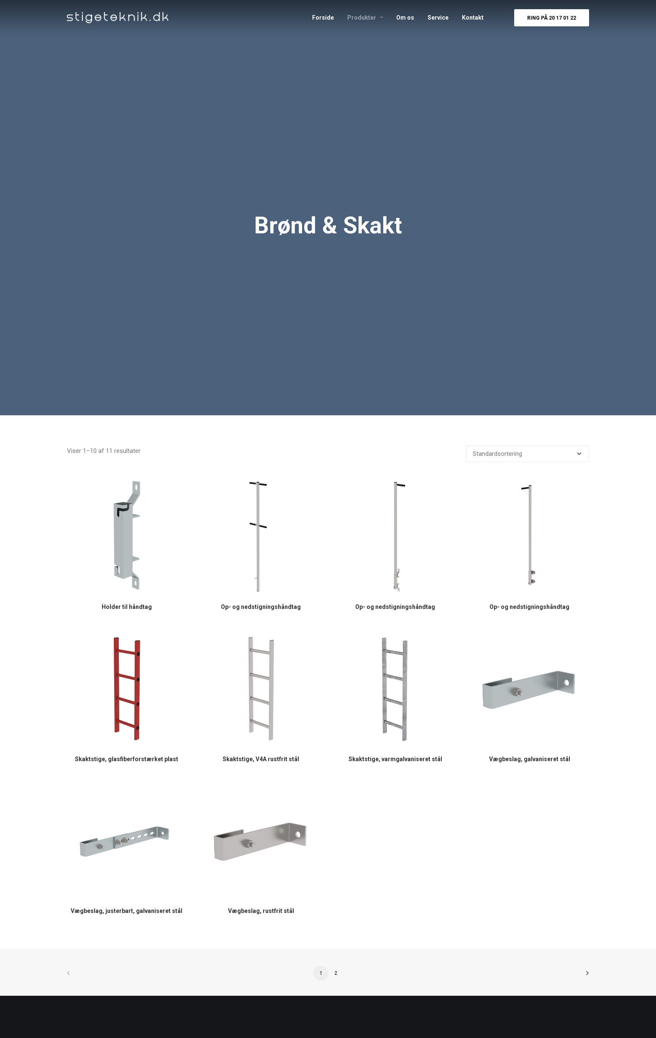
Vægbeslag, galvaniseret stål (529, 759)
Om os (405, 17)
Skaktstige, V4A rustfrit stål (261, 759)
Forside (323, 17)
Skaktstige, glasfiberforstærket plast (126, 759)
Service (438, 17)
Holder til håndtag (127, 606)
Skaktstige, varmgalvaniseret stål (395, 759)
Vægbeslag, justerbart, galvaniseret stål (126, 911)
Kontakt (473, 17)
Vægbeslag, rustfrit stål (261, 911)
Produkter (365, 17)
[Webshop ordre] (527, 453)
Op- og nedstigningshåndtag (261, 606)
